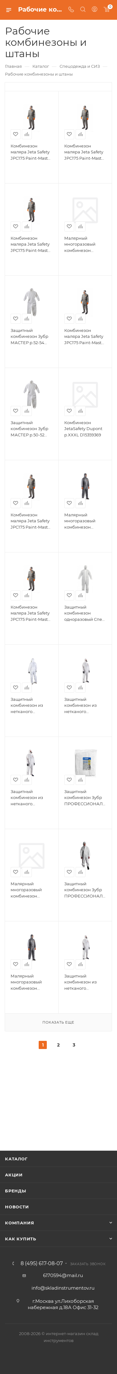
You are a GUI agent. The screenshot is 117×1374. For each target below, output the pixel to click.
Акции (14, 1174)
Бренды (15, 1190)
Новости (17, 1206)
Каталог (16, 1158)
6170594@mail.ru (63, 1275)
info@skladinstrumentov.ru (63, 1288)
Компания (19, 1222)
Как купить (20, 1238)
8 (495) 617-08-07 (42, 1263)
